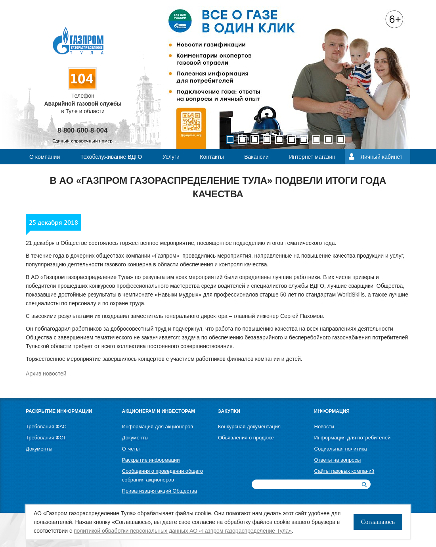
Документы (39, 449)
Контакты (212, 157)
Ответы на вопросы (337, 460)
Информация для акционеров (157, 427)
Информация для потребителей (352, 438)
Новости (324, 427)
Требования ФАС (46, 427)
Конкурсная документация (249, 427)
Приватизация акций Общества (159, 491)
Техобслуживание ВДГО (111, 157)
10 (341, 139)
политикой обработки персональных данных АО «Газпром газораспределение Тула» (183, 531)
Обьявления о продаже (246, 438)
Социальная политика (340, 449)
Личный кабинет (381, 157)
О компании (44, 157)
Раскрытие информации (151, 460)
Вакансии (256, 157)
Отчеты (131, 449)
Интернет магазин (312, 157)
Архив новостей (46, 373)
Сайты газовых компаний (344, 471)
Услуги (171, 157)
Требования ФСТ (46, 438)
